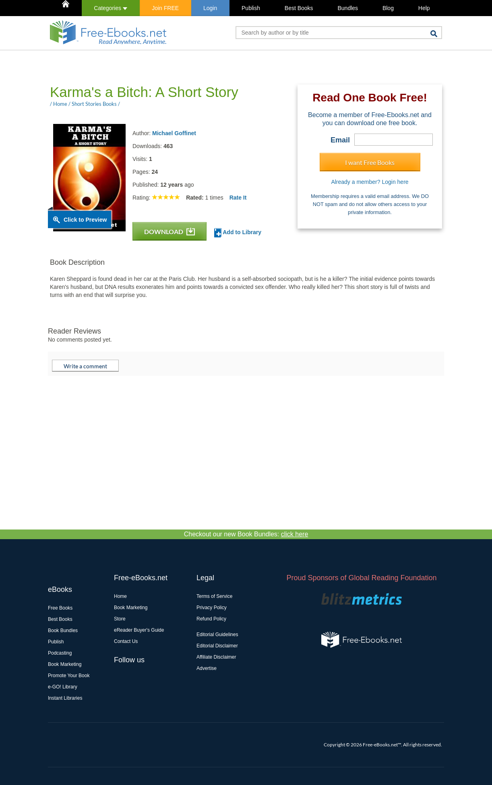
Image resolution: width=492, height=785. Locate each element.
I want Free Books (370, 162)
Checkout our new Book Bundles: (246, 534)
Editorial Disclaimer (217, 646)
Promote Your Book (68, 675)
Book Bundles (63, 630)
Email (340, 140)
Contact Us (126, 641)
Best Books (299, 8)
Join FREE (165, 8)
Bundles (347, 8)
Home (120, 596)
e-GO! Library (62, 687)
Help (424, 8)
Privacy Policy (211, 607)
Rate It (238, 197)
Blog (388, 8)
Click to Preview (85, 219)
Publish (251, 8)
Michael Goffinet (174, 133)
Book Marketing (64, 664)
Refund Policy (211, 619)
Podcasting (60, 653)
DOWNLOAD (169, 231)
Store (120, 619)
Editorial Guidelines (217, 634)
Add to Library (237, 232)
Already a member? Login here (369, 182)
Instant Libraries (65, 698)
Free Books (60, 608)
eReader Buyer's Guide (139, 630)
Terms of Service (214, 596)
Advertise (206, 668)
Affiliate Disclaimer (216, 657)
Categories (110, 8)
